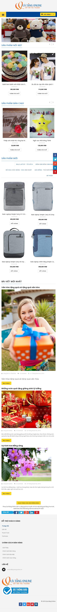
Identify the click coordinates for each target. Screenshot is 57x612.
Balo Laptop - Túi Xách (24, 164)
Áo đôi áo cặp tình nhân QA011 (42, 84)
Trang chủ (5, 526)
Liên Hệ (4, 529)
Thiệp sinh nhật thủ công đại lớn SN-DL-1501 (19, 140)
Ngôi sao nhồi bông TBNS (42, 140)
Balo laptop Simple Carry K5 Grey (42, 215)
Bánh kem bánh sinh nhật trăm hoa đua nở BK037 (19, 84)
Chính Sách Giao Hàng (9, 558)
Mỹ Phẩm (50, 175)
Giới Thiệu (5, 548)
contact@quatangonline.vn (14, 569)
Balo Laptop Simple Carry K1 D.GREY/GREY (17, 214)
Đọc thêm (6, 383)
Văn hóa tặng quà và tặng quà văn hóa (20, 287)
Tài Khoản (5, 536)
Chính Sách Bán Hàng (8, 551)
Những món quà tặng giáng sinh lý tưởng (21, 388)
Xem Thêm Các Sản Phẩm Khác (28, 503)
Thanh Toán (5, 533)
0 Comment (23, 373)
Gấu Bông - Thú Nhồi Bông (44, 170)
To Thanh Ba (12, 373)
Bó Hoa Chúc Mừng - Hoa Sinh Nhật (19, 170)
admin (10, 430)
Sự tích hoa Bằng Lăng (12, 445)
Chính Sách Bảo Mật (8, 554)
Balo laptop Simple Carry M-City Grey (15, 262)
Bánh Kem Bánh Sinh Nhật (45, 164)
